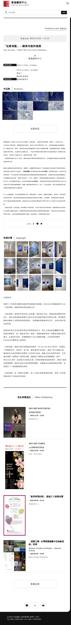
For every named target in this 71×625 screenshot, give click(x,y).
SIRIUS (25, 620)
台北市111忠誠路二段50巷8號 (18, 608)
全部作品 (35, 120)
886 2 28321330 (16, 610)
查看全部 (35, 575)
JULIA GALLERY (21, 618)
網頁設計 (29, 620)
